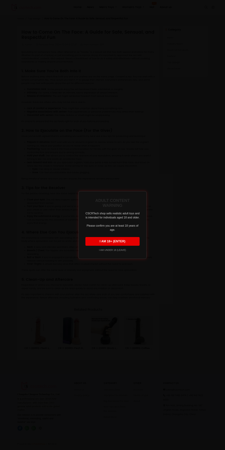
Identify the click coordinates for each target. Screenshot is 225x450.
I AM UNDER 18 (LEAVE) (112, 250)
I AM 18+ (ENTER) (112, 241)
